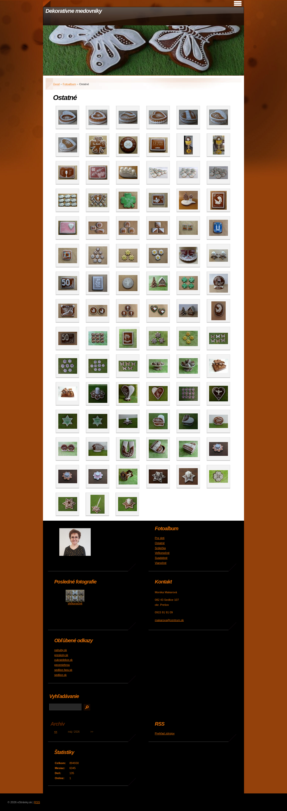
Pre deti (160, 537)
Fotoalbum (69, 84)
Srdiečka (160, 548)
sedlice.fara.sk (63, 669)
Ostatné (160, 543)
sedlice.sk (60, 674)
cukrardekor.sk (63, 659)
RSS (37, 802)
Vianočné (160, 562)
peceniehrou (62, 664)
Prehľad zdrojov (165, 733)
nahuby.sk (60, 650)
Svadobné (161, 557)
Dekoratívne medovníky (73, 11)
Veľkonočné (162, 552)
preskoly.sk (61, 655)
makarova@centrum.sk (169, 620)
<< (55, 731)
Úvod (56, 84)
